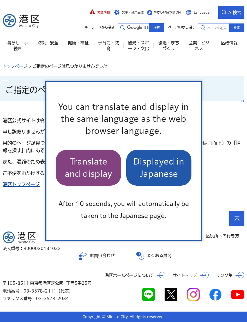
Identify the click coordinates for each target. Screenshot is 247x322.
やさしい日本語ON (167, 12)
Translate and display (88, 167)
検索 (237, 27)
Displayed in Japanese (158, 167)
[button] (99, 12)
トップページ (15, 66)
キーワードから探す (122, 27)
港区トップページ (21, 184)
